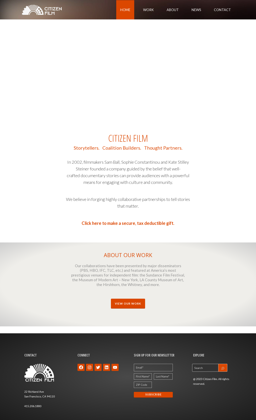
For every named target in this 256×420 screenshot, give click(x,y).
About (173, 10)
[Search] (222, 368)
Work (148, 10)
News (196, 10)
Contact (222, 10)
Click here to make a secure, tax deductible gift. (128, 223)
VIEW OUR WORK (128, 303)
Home (125, 10)
